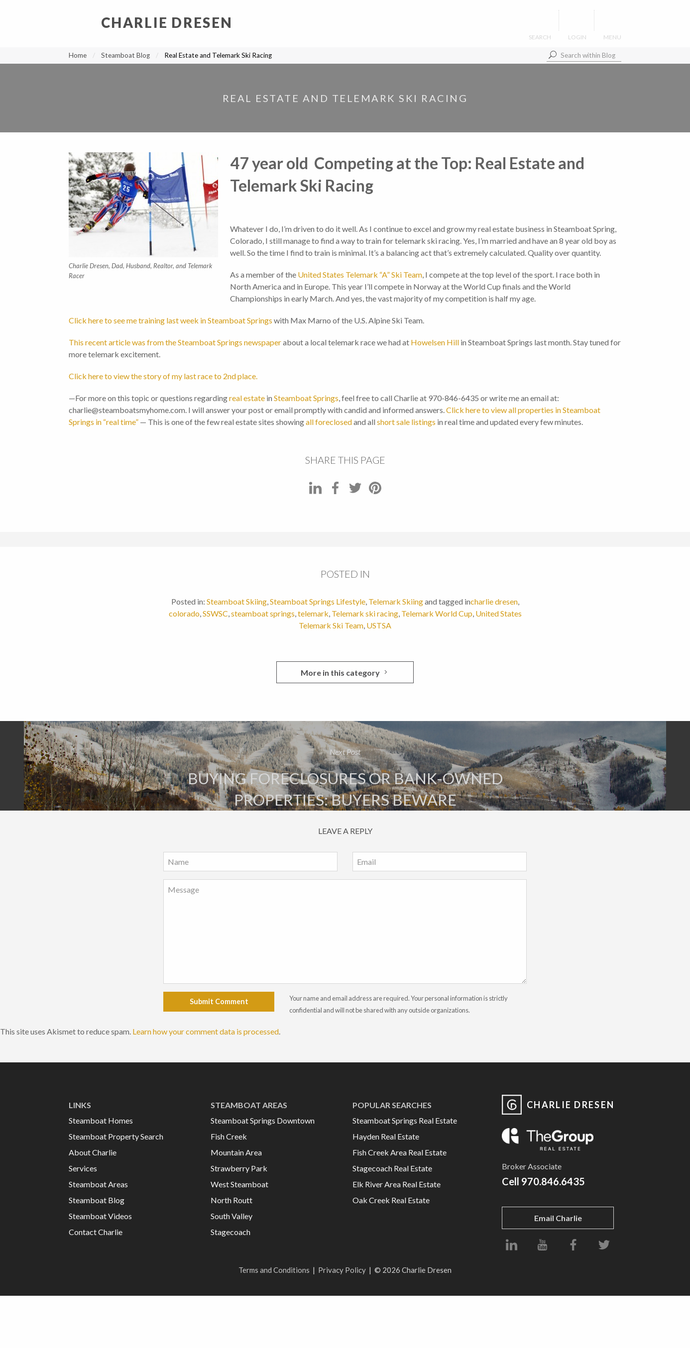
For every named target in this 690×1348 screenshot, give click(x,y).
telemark (313, 613)
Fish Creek (229, 1136)
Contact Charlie (95, 1232)
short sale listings (406, 421)
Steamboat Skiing (237, 601)
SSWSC (215, 613)
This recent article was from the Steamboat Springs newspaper (175, 342)
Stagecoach (230, 1232)
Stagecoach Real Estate (392, 1168)
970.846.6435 (553, 1181)
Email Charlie (558, 1218)
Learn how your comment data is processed (205, 1031)
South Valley (231, 1216)
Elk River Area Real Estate (396, 1184)
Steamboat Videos (100, 1216)
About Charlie (92, 1152)
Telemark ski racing (365, 613)
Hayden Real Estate (385, 1136)
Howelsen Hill (435, 342)
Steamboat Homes (101, 1120)
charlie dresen (494, 601)
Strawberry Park (239, 1168)
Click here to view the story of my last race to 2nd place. (163, 376)
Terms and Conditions (274, 1269)
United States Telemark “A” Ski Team (360, 274)
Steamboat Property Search (116, 1136)
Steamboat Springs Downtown (263, 1120)
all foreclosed (329, 421)
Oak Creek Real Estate (391, 1200)
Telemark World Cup (436, 613)
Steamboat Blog (125, 55)
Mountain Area (236, 1152)
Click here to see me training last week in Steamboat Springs (170, 320)
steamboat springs (263, 613)
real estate (247, 398)
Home (78, 55)
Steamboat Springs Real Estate (404, 1120)
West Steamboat (239, 1184)
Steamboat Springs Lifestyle (317, 601)
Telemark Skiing (395, 601)
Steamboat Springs (306, 398)
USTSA (378, 625)
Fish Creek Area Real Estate (399, 1152)
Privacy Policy (342, 1269)
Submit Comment (219, 1001)
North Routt (231, 1200)
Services (83, 1168)
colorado (184, 613)
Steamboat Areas (98, 1184)
